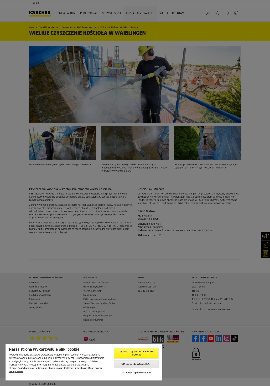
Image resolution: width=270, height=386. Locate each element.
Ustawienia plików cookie (136, 373)
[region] (84, 362)
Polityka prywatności (75, 368)
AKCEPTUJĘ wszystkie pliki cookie (136, 353)
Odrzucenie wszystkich (136, 364)
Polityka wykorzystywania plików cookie (40, 368)
